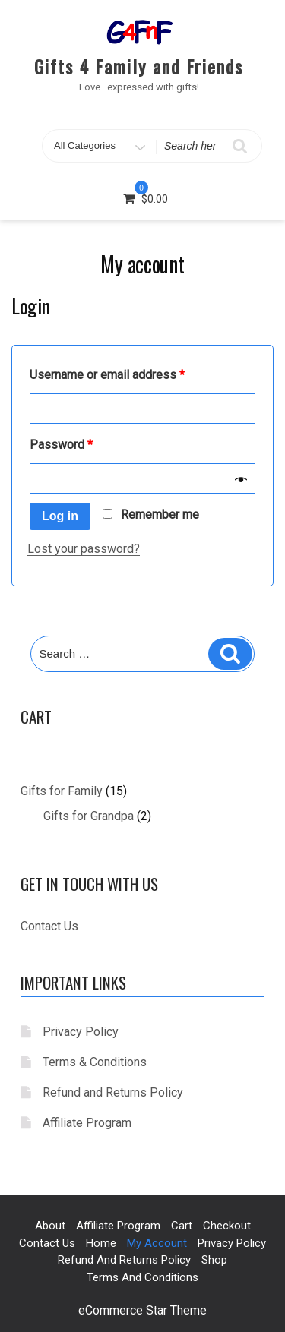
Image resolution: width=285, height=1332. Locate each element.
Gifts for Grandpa (88, 816)
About (50, 1226)
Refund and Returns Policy (113, 1092)
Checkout (227, 1226)
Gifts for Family (62, 791)
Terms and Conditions (142, 1277)
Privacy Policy (81, 1031)
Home (101, 1243)
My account (157, 1243)
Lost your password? (83, 548)
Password (61, 444)
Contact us (47, 1243)
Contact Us (49, 926)
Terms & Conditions (95, 1062)
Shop (214, 1260)
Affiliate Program (87, 1123)
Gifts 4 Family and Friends (138, 66)
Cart (181, 1226)
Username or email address (107, 375)
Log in (60, 516)
